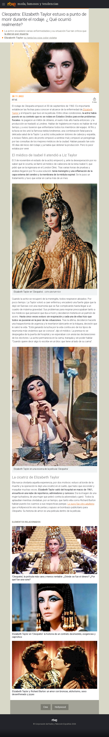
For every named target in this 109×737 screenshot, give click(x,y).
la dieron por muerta (16, 33)
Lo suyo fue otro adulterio (81, 503)
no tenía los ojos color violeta (40, 37)
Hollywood (60, 707)
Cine (45, 707)
